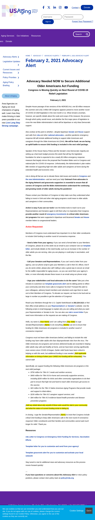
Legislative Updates (11, 61)
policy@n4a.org (67, 478)
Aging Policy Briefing (8, 84)
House (80, 132)
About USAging (11, 96)
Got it (89, 511)
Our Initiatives (23, 36)
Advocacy (37, 56)
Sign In (48, 22)
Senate (71, 132)
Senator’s (72, 306)
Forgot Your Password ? (82, 21)
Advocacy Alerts (51, 56)
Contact (75, 7)
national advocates (56, 135)
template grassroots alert (55, 284)
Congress (83, 176)
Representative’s (58, 306)
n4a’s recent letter (76, 312)
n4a (38, 135)
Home (28, 56)
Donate (9, 41)
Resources (36, 36)
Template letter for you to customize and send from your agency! (52, 446)
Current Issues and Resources (11, 71)
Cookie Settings (76, 511)
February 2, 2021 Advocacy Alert (75, 56)
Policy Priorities (9, 77)
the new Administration (35, 179)
